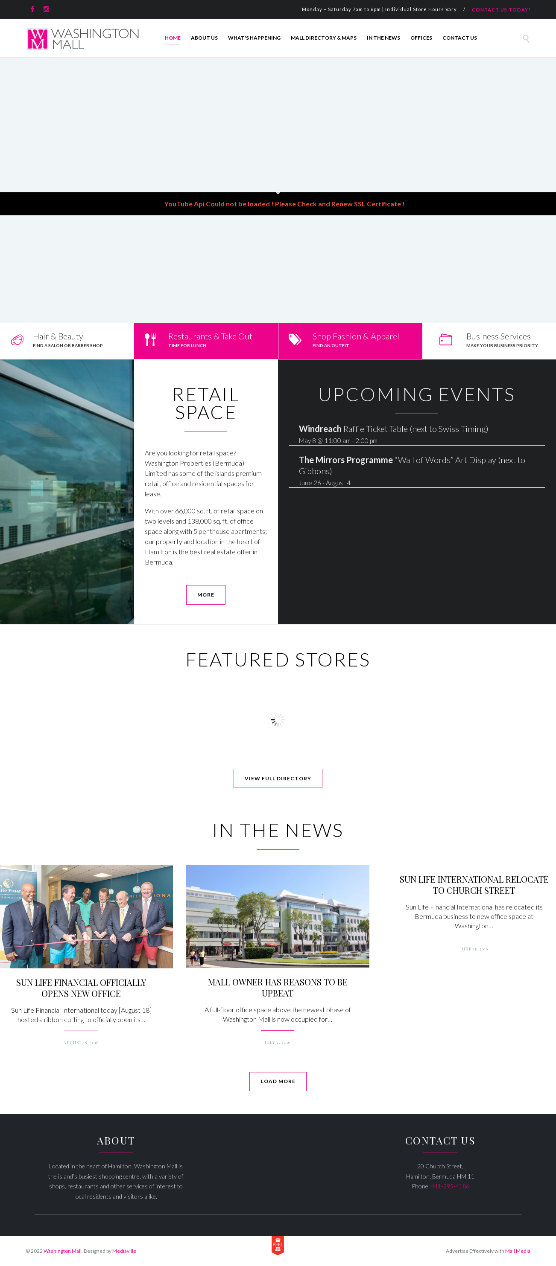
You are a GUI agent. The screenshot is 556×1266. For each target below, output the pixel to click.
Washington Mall (63, 1251)
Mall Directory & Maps (324, 38)
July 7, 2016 (277, 1042)
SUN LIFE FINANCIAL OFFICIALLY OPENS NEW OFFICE (81, 988)
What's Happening (254, 38)
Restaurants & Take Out (210, 336)
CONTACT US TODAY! (501, 9)
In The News (383, 38)
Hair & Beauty (58, 336)
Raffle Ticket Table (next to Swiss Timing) (394, 428)
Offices (421, 38)
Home (173, 38)
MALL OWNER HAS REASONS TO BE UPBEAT (278, 987)
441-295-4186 (450, 1186)
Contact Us (459, 38)
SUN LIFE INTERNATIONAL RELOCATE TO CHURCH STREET (474, 885)
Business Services (498, 336)
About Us (204, 38)
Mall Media (517, 1251)
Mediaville (124, 1251)
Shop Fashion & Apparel (356, 336)
